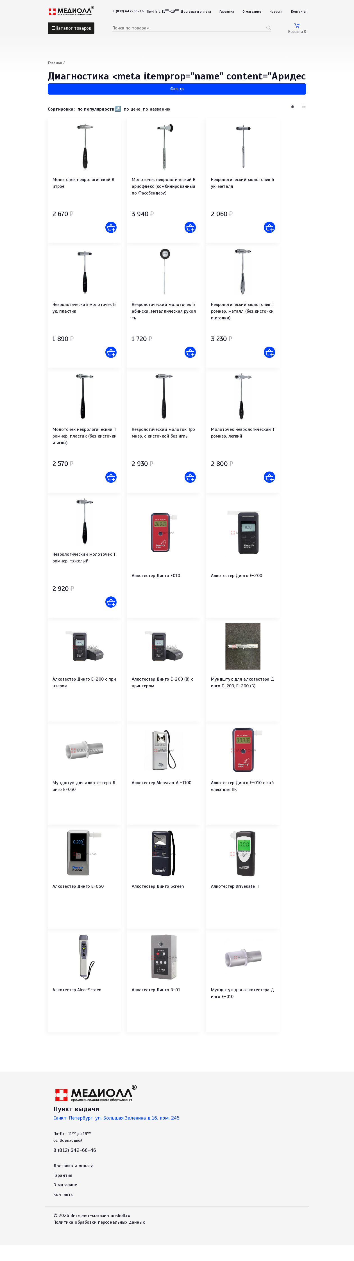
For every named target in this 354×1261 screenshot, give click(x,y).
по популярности (96, 109)
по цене (132, 109)
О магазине (251, 11)
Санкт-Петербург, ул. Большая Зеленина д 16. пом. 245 (116, 1133)
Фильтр (177, 89)
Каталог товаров (73, 28)
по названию (156, 109)
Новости (276, 11)
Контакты (298, 11)
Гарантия (226, 11)
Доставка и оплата (196, 11)
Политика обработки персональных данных (99, 1238)
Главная (55, 63)
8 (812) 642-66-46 (74, 1166)
